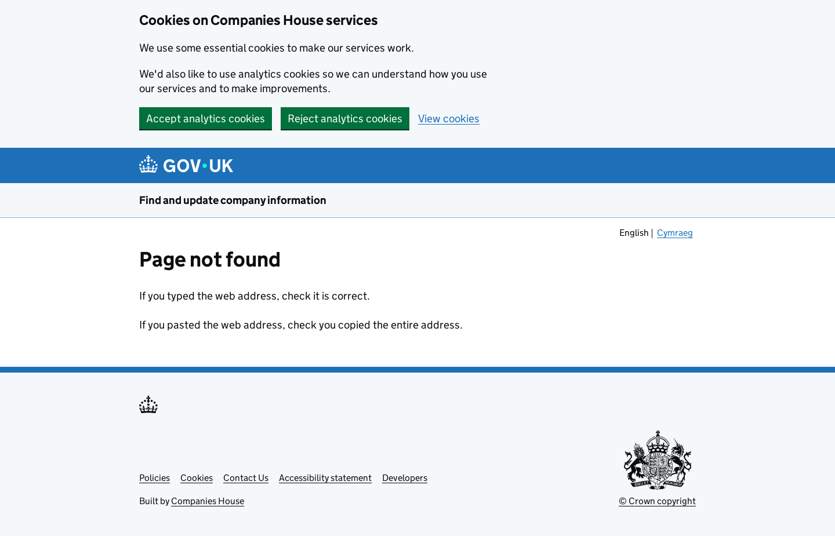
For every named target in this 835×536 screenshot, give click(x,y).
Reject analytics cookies (345, 118)
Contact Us (245, 477)
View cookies (449, 118)
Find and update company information (232, 200)
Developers (404, 477)
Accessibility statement (325, 477)
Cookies (196, 477)
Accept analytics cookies (205, 118)
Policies (154, 477)
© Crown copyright (657, 500)
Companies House (207, 500)
